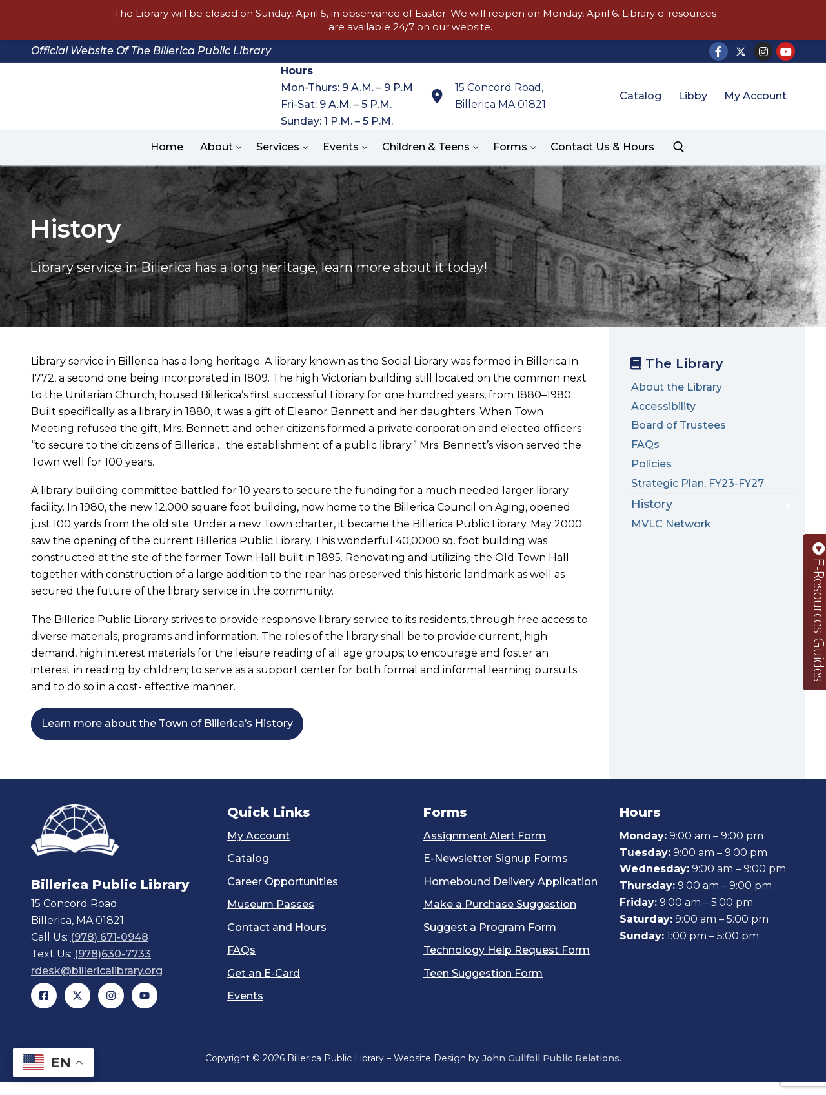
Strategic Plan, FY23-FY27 (697, 483)
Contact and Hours (277, 940)
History (651, 504)
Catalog (248, 872)
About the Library (676, 387)
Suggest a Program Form (489, 940)
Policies (651, 464)
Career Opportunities (282, 894)
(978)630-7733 (112, 967)
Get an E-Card (263, 986)
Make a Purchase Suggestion (499, 917)
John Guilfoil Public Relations (551, 1072)
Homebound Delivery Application (510, 894)
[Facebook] (718, 51)
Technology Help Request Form (506, 963)
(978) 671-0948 (109, 951)
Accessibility (663, 406)
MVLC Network (671, 524)
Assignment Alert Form (484, 849)
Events (245, 1009)
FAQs (645, 444)
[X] (741, 51)
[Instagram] (763, 51)
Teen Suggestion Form (483, 986)
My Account (258, 849)
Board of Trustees (678, 425)
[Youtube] (785, 51)
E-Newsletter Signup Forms (495, 872)
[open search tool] (679, 147)
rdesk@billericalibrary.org (97, 983)
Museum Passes (270, 917)
